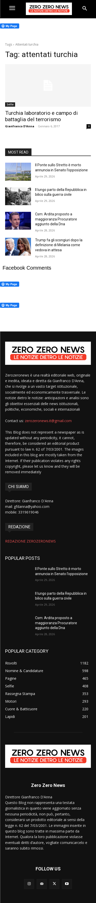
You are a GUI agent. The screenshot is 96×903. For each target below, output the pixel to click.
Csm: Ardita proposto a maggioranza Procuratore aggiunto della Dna (56, 219)
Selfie (10, 104)
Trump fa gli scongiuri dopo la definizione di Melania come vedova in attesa (58, 245)
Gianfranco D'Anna (19, 126)
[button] (85, 9)
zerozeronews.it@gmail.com (48, 420)
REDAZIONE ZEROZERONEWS (30, 541)
